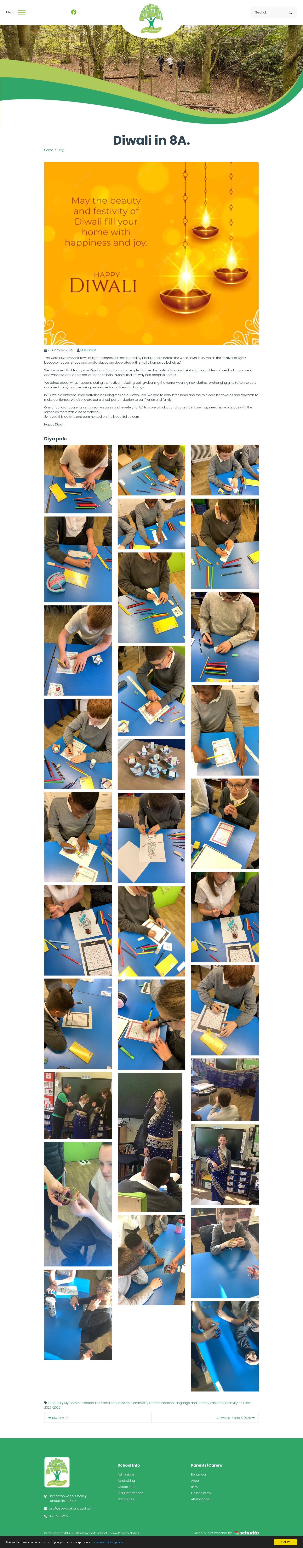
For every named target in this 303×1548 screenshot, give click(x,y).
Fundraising (126, 1480)
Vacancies (126, 1499)
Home (48, 150)
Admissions (126, 1474)
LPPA (194, 1487)
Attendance (200, 1499)
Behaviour (198, 1474)
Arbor (195, 1480)
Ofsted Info (126, 1487)
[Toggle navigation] (22, 12)
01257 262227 (58, 1516)
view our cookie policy (108, 1542)
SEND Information (130, 1493)
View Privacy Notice (125, 1533)
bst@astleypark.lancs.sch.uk (70, 1508)
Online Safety (201, 1493)
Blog (61, 150)
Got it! (285, 1542)
